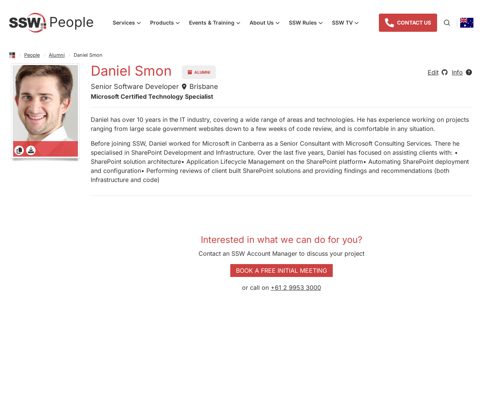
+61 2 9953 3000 (296, 287)
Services (129, 23)
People (32, 55)
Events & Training (217, 23)
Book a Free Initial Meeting (281, 270)
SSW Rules (308, 23)
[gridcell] (45, 112)
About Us (267, 23)
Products (167, 23)
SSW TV (347, 23)
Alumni (57, 55)
